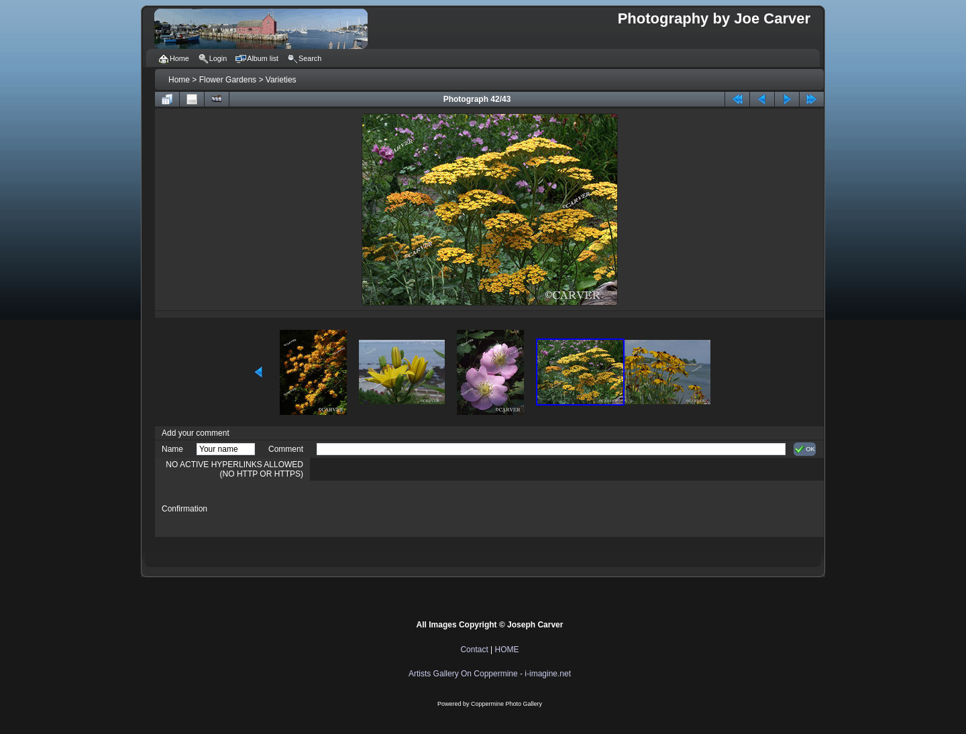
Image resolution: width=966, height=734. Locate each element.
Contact (474, 649)
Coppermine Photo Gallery (506, 703)
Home (179, 79)
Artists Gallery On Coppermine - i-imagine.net (490, 673)
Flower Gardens (227, 79)
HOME (507, 649)
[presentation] (419, 509)
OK (804, 449)
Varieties (281, 79)
